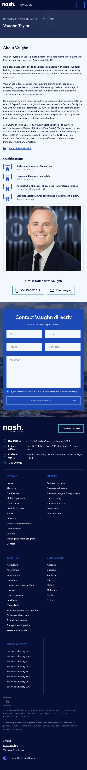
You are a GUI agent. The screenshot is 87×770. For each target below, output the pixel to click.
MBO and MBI (54, 513)
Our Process (13, 493)
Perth (50, 595)
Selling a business (56, 483)
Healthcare (12, 600)
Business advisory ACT (18, 651)
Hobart (50, 584)
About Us (11, 488)
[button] (81, 5)
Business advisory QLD (18, 666)
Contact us (68, 428)
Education (12, 579)
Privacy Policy (10, 745)
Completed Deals (15, 508)
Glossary (11, 518)
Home (10, 483)
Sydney (51, 600)
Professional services (18, 615)
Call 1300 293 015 (30, 290)
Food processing (15, 595)
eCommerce (13, 574)
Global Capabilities (16, 498)
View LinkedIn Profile (20, 148)
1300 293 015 (26, 5)
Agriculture (12, 564)
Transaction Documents (19, 523)
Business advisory (56, 503)
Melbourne (52, 589)
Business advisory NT (18, 661)
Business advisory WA (18, 686)
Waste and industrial (17, 630)
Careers (11, 533)
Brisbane (51, 569)
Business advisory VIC (18, 681)
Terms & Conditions (13, 750)
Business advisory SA (18, 671)
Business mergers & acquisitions (63, 493)
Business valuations (57, 488)
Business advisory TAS (18, 676)
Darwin (50, 579)
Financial (11, 589)
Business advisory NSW (19, 656)
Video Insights (14, 528)
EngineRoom (28, 757)
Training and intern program (21, 538)
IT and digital (13, 605)
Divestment (53, 508)
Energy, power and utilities (20, 584)
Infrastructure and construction (23, 610)
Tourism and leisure (17, 620)
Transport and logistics (18, 625)
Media (10, 513)
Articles (7, 740)
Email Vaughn (63, 290)
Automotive (13, 569)
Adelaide (51, 564)
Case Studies (13, 503)
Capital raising (54, 498)
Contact (11, 543)
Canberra (51, 574)
